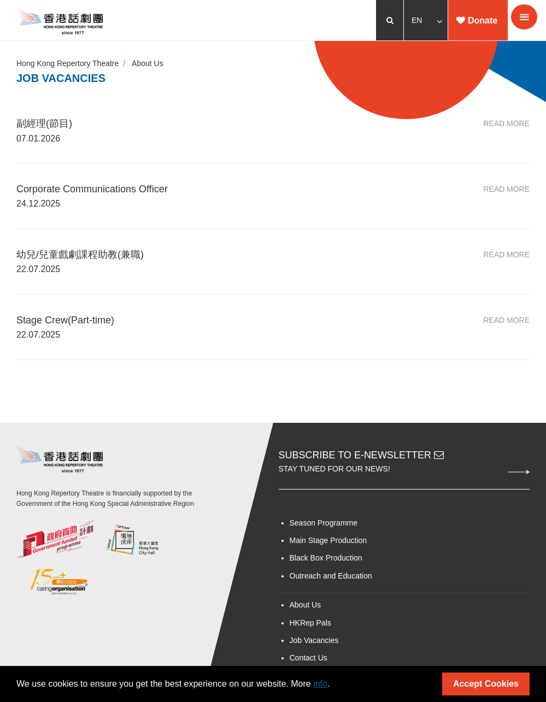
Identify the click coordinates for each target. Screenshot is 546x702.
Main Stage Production (328, 540)
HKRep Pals (310, 622)
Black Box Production (326, 557)
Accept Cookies (486, 683)
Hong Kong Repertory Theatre (67, 63)
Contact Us (308, 657)
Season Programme (324, 522)
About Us (147, 63)
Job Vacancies (314, 640)
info (320, 683)
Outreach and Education (331, 575)
